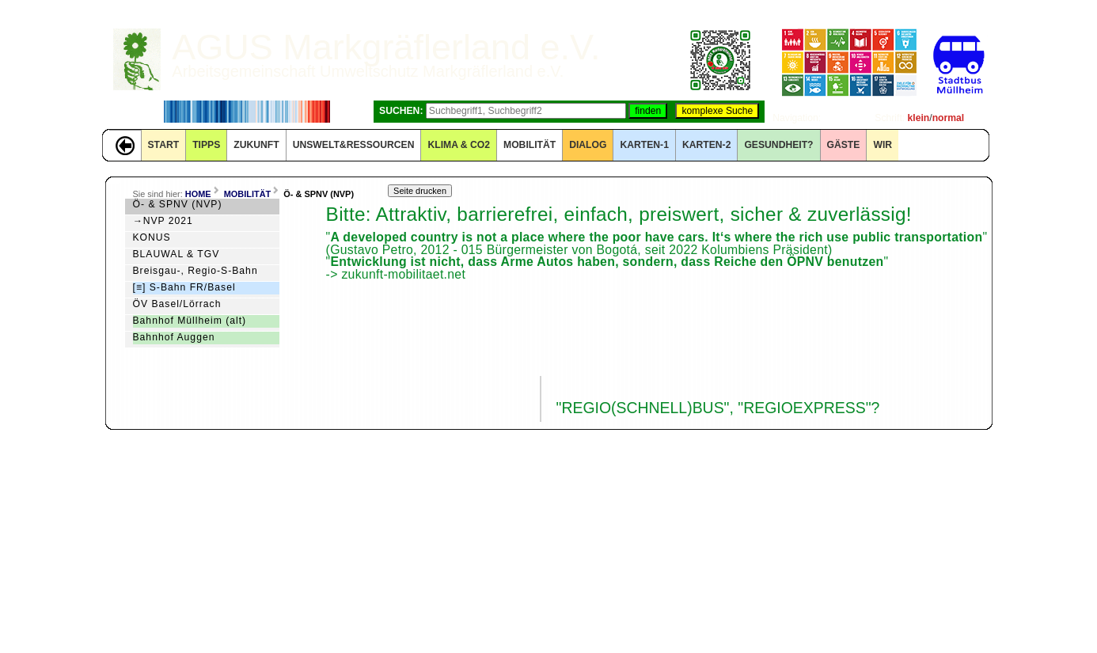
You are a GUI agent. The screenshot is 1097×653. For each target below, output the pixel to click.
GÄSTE (843, 144)
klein (919, 117)
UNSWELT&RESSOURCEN (354, 144)
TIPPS (206, 144)
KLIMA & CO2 (458, 144)
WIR (882, 144)
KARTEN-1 (644, 144)
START (164, 144)
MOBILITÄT (529, 144)
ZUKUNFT (256, 144)
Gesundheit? (778, 144)
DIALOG (587, 144)
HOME (198, 194)
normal (948, 117)
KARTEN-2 (706, 144)
